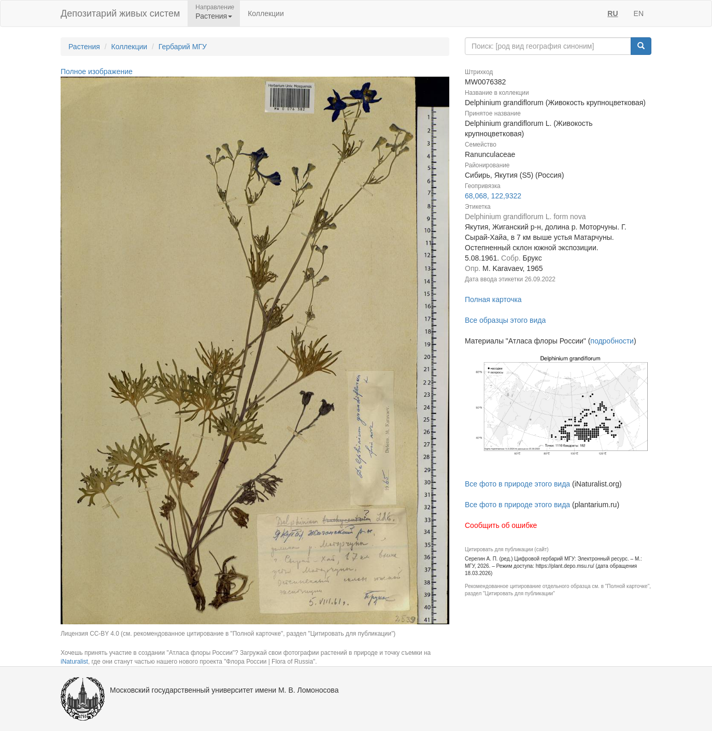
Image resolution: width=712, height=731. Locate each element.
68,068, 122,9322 (493, 196)
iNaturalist (74, 661)
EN (639, 13)
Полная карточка (493, 299)
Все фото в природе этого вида (517, 484)
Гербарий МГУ (183, 46)
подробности (612, 341)
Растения (84, 46)
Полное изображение (97, 71)
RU (612, 13)
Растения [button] (213, 16)
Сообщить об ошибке (501, 525)
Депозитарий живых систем (120, 13)
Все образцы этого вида (505, 320)
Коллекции (266, 13)
